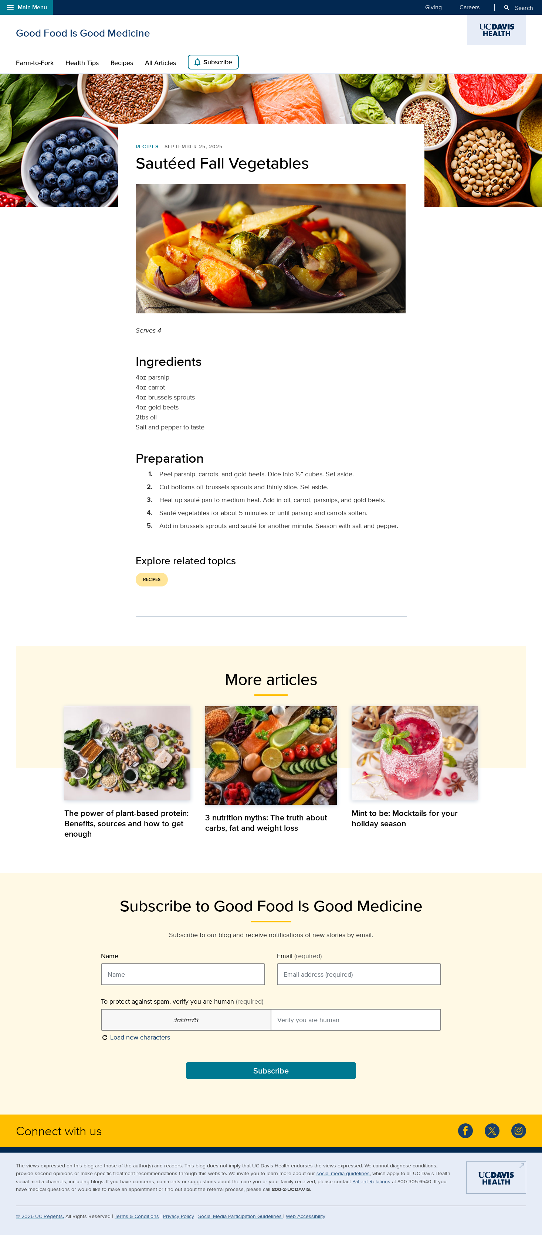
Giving (433, 7)
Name (109, 956)
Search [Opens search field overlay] (518, 7)
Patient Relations (371, 1181)
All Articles (160, 63)
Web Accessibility (305, 1216)
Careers (470, 7)
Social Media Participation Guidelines (240, 1216)
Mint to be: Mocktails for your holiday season (405, 818)
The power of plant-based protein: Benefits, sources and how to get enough (126, 823)
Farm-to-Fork (35, 63)
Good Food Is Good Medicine (83, 32)
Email (299, 956)
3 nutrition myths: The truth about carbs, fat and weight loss (266, 823)
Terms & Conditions (137, 1216)
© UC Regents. (40, 1216)
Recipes (122, 63)
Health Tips (82, 63)
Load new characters (135, 1036)
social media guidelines (343, 1173)
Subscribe (212, 62)
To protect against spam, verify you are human (182, 1001)
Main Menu (26, 7)
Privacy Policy (178, 1216)
